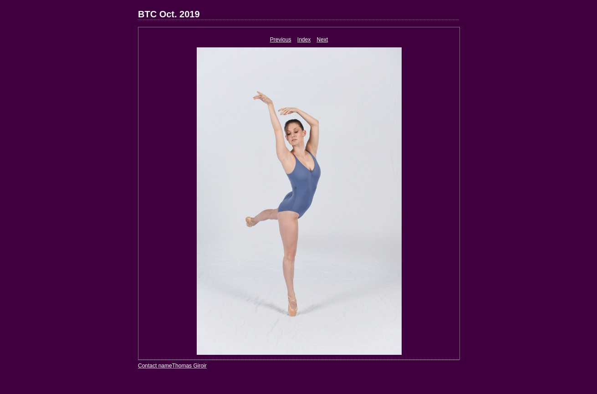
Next (322, 39)
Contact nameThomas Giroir (172, 366)
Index (304, 39)
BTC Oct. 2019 (169, 14)
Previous (280, 39)
